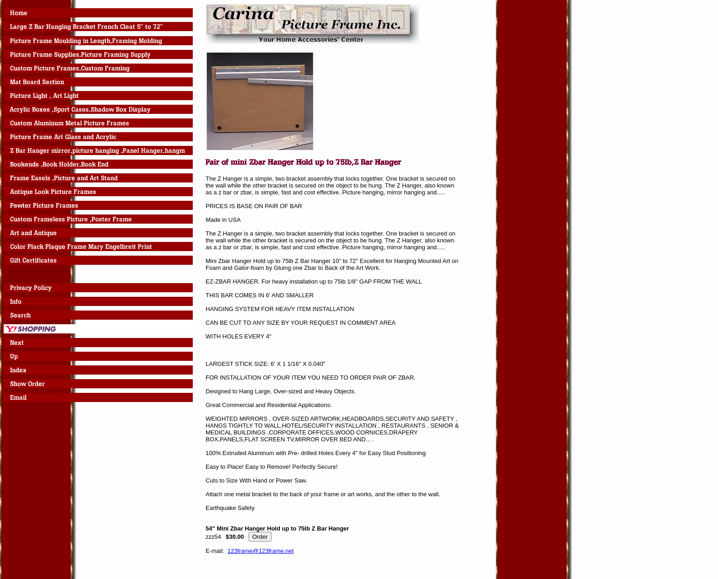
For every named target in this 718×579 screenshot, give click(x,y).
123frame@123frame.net (261, 550)
